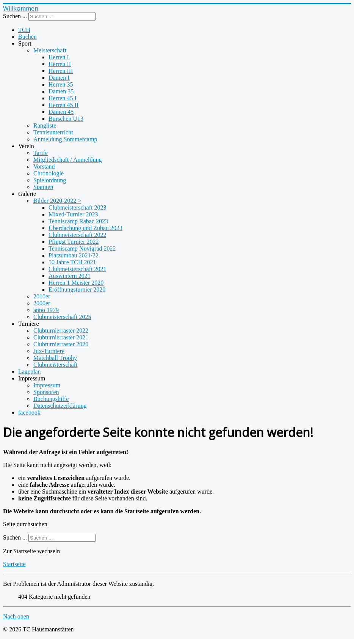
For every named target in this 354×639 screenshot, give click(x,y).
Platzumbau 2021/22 (74, 255)
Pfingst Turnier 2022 (74, 241)
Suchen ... (15, 16)
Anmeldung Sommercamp (65, 139)
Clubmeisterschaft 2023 (77, 207)
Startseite (14, 564)
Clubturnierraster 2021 (60, 337)
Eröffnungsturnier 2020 (77, 289)
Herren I (59, 57)
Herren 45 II (63, 105)
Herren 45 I (63, 98)
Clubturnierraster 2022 (60, 330)
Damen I (59, 77)
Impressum (46, 385)
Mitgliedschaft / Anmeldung (67, 159)
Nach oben (16, 616)
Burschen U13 (66, 118)
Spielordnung (49, 180)
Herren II (60, 64)
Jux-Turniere (48, 351)
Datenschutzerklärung (59, 405)
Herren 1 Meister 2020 (76, 282)
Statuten (43, 187)
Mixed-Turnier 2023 (73, 214)
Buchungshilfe (51, 399)
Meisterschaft (49, 50)
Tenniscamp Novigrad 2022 (82, 248)
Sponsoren (46, 392)
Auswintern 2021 (70, 276)
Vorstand (44, 166)
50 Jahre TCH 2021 (72, 262)
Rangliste (44, 125)
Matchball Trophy (55, 358)
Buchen (27, 36)
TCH (24, 30)
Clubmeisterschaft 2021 (77, 269)
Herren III (61, 71)
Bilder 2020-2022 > (57, 200)
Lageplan (29, 371)
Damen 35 (61, 91)
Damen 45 (61, 112)
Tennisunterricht (53, 132)
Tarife (40, 153)
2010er (41, 296)
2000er (41, 303)
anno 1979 (46, 310)
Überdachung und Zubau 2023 (85, 228)
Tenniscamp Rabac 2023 (78, 221)
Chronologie (48, 173)
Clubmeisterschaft (55, 364)
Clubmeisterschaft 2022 (77, 235)
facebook (29, 412)
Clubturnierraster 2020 (60, 344)
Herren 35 (61, 84)
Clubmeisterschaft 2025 (62, 317)
